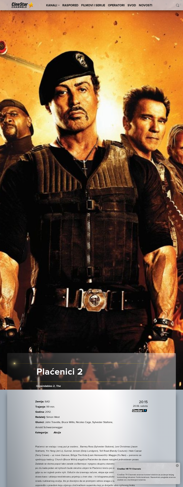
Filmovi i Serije (93, 5)
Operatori (116, 5)
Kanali (52, 5)
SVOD (132, 5)
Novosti (145, 5)
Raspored (70, 5)
